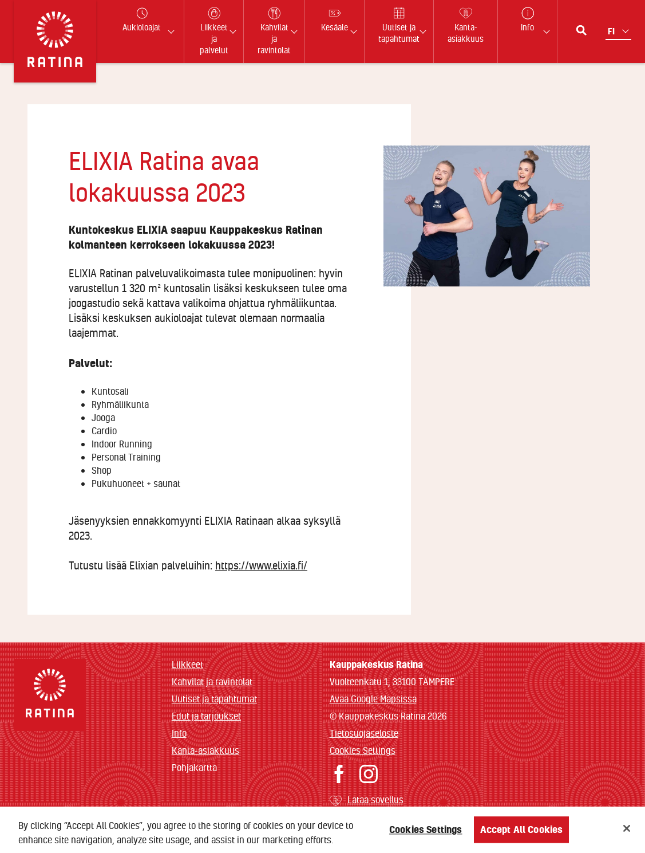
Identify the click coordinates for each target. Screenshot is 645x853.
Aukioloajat (141, 20)
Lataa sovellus (375, 799)
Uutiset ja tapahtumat (214, 699)
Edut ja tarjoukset (206, 716)
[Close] (626, 834)
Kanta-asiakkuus (205, 750)
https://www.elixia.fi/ (261, 565)
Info (179, 733)
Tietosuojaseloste (364, 733)
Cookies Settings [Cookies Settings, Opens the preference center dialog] (425, 835)
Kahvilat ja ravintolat (212, 681)
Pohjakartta (194, 767)
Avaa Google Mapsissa (373, 699)
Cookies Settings (362, 750)
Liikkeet (187, 664)
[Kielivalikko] (619, 31)
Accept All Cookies (521, 835)
